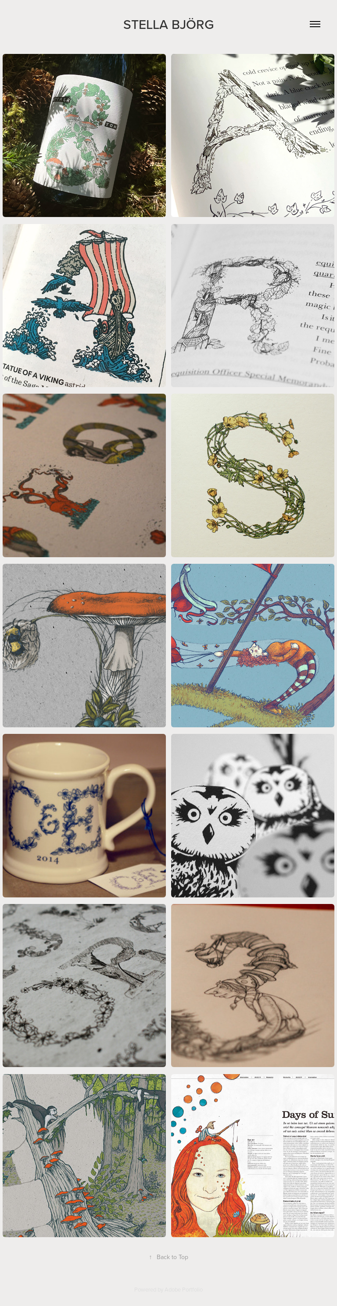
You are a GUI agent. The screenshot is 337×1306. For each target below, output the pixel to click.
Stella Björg (168, 24)
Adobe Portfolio (184, 1289)
